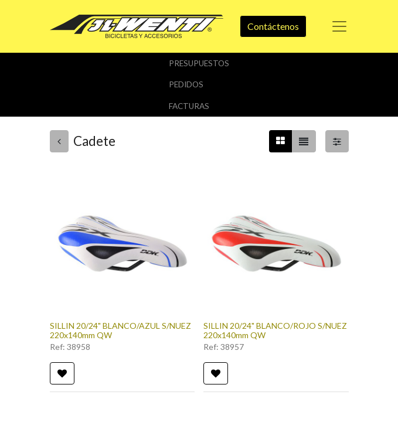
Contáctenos (273, 26)
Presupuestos (199, 63)
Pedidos (186, 84)
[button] (62, 373)
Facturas (189, 106)
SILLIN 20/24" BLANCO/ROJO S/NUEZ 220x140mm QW (275, 331)
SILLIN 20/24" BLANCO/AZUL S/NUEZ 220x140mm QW (120, 331)
